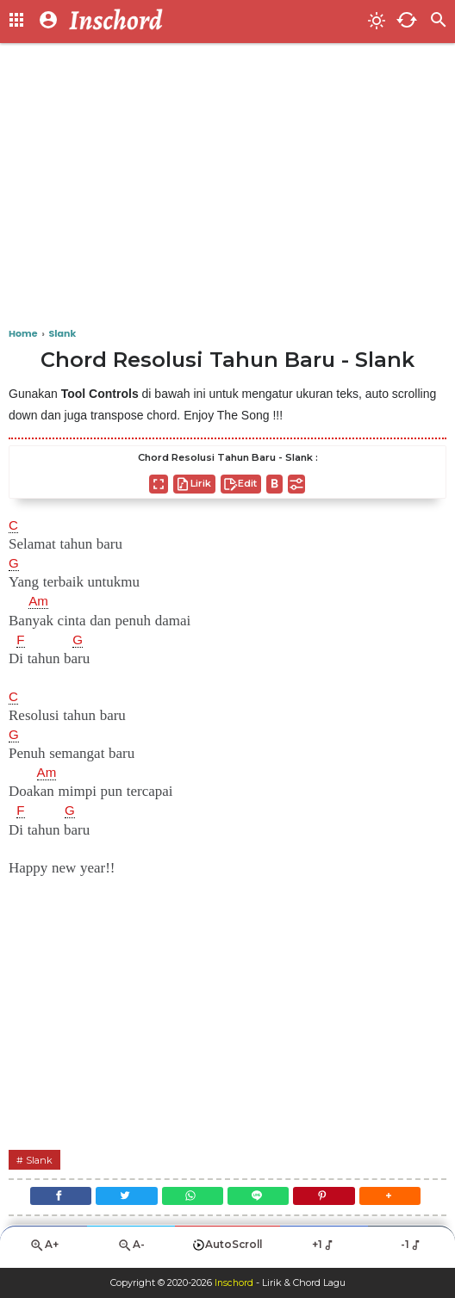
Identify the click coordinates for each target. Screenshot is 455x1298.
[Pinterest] (330, 1199)
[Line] (260, 1199)
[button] (400, 1199)
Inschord (234, 1283)
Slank (40, 1159)
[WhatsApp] (190, 1199)
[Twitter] (120, 1199)
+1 (323, 1251)
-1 (411, 1251)
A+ (43, 1252)
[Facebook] (50, 1199)
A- (131, 1252)
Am (39, 601)
